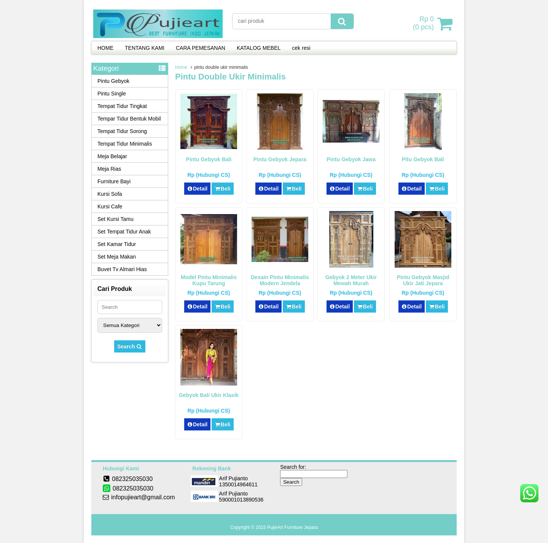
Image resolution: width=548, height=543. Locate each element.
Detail (197, 189)
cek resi (301, 48)
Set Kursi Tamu (115, 219)
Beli (222, 189)
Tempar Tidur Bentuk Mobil (129, 119)
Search (129, 346)
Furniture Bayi (114, 181)
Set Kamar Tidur (116, 244)
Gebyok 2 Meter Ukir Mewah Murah (351, 280)
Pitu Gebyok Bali (423, 159)
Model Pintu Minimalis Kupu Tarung (209, 280)
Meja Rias (109, 169)
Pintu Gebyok (113, 81)
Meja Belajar (112, 156)
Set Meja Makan (116, 257)
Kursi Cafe (109, 206)
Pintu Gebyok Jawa (351, 159)
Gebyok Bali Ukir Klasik (209, 395)
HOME (105, 48)
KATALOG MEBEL (258, 48)
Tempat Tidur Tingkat (122, 106)
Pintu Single (111, 93)
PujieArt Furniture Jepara (292, 527)
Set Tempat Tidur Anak (124, 232)
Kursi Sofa (109, 194)
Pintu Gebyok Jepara (279, 159)
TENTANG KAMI (144, 48)
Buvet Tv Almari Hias (122, 269)
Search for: (293, 467)
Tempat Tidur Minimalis (124, 144)
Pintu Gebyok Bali (209, 159)
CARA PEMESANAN (200, 48)
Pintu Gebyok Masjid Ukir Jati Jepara (423, 280)
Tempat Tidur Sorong (122, 131)
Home (181, 67)
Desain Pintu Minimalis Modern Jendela (280, 280)
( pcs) (424, 23)
